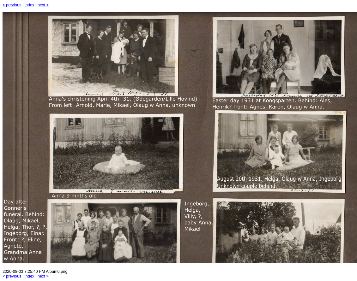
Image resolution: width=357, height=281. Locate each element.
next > (43, 5)
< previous (12, 5)
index (29, 5)
